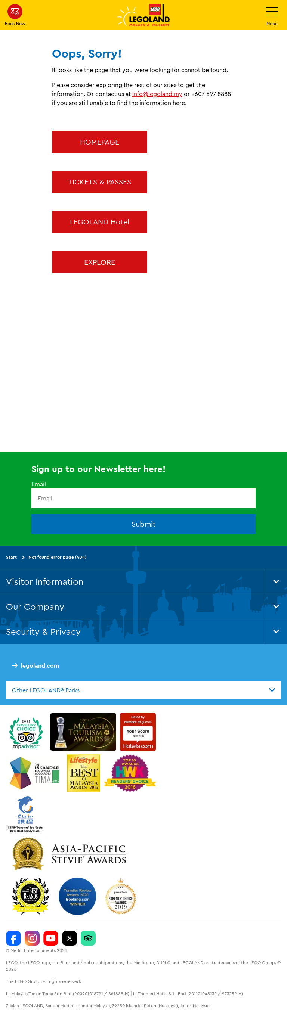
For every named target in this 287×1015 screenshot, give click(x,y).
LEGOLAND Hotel (99, 221)
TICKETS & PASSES (99, 181)
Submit (144, 523)
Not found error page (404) (57, 557)
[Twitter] (69, 938)
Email (38, 484)
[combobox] (143, 690)
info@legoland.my (157, 93)
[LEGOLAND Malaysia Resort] (13, 938)
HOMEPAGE (99, 141)
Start (11, 557)
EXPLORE (99, 262)
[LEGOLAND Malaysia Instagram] (32, 938)
